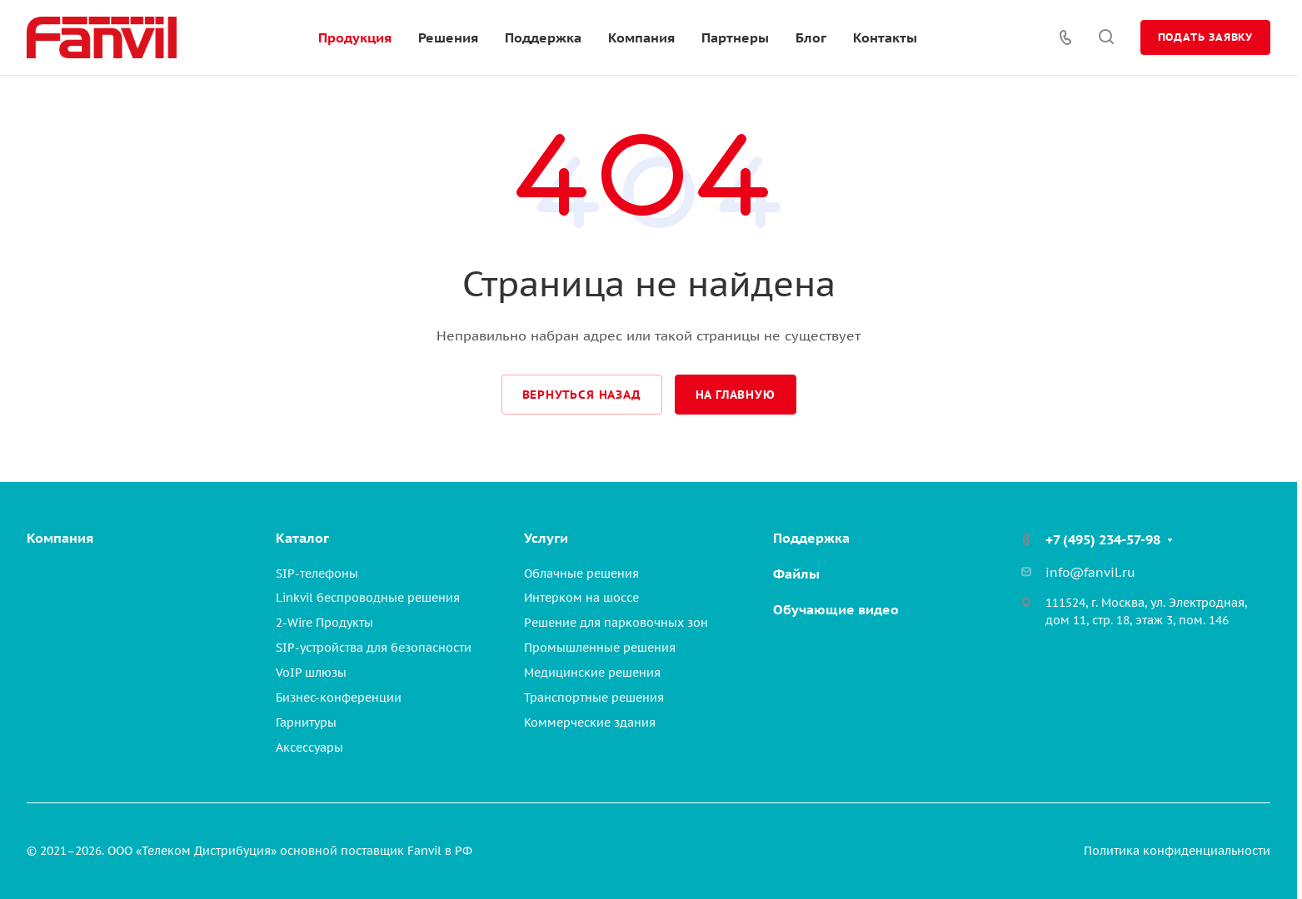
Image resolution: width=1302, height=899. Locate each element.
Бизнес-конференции (339, 697)
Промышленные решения (600, 647)
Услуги (546, 537)
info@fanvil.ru (1090, 572)
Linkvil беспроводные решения (368, 597)
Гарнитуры (306, 722)
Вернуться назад (581, 394)
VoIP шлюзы (311, 672)
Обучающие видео (836, 609)
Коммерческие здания (590, 722)
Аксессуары (309, 747)
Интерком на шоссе (581, 597)
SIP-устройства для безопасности (373, 647)
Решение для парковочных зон (616, 622)
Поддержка (811, 537)
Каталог (302, 537)
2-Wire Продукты (324, 622)
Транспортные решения (594, 697)
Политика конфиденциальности (1177, 850)
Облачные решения (581, 573)
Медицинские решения (592, 672)
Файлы (796, 573)
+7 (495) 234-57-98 (1102, 539)
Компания (60, 537)
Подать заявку (1205, 37)
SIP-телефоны (317, 573)
